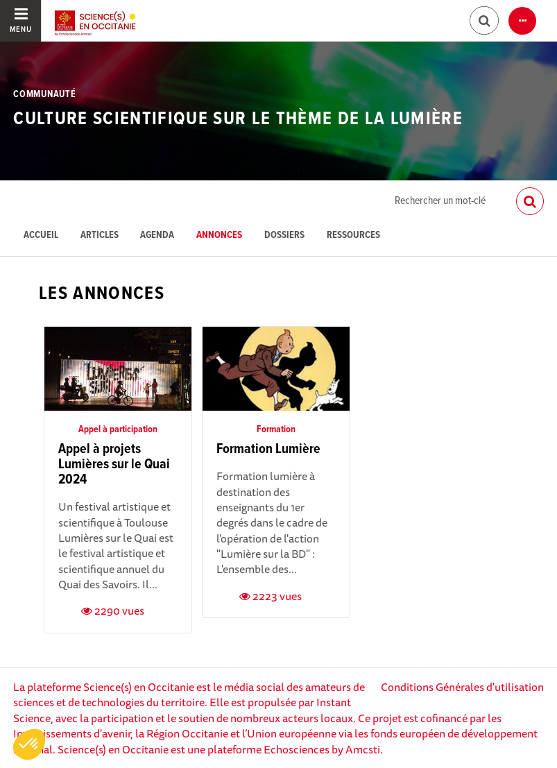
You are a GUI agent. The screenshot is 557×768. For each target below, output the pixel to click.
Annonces (219, 235)
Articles (99, 235)
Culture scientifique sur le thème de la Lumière (238, 119)
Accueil (41, 235)
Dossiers (284, 235)
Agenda (157, 235)
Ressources (353, 235)
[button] (29, 744)
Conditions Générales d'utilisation (462, 687)
